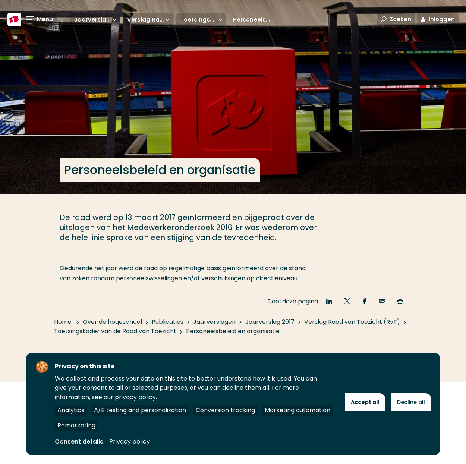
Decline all (411, 402)
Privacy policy (129, 441)
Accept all (365, 402)
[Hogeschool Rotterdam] (14, 19)
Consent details (79, 441)
